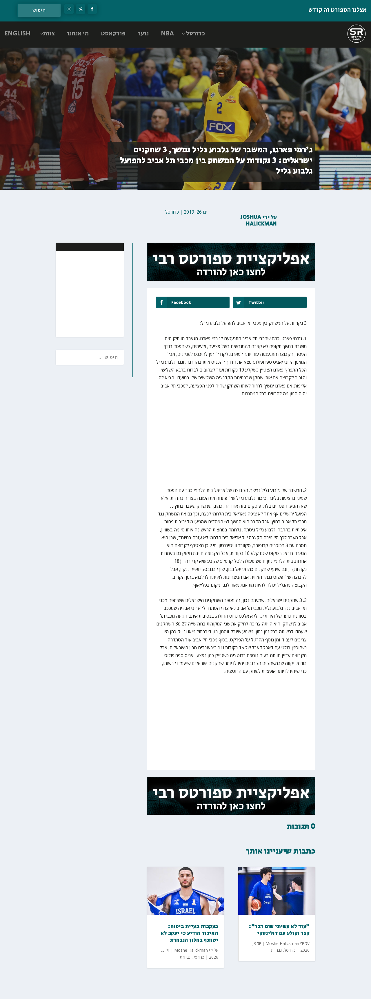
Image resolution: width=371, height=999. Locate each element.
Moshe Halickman (191, 950)
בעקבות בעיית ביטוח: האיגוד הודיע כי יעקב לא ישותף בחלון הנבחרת (189, 933)
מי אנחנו (78, 33)
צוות (49, 33)
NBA (167, 33)
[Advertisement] (82, 293)
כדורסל (195, 33)
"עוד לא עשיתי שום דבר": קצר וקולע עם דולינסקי (279, 930)
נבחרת (185, 957)
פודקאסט (113, 33)
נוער (143, 33)
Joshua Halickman (259, 221)
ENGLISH (17, 33)
